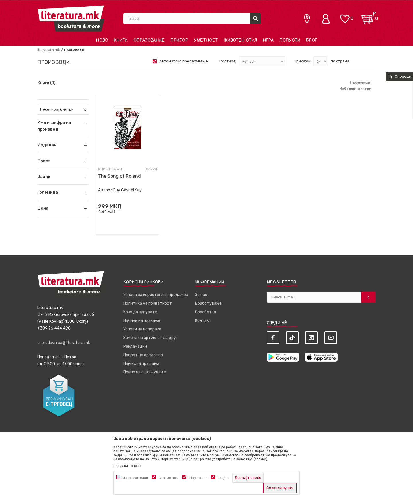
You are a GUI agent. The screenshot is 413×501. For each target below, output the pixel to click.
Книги (46, 83)
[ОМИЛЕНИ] (345, 16)
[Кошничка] (368, 16)
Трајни (223, 478)
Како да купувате (140, 312)
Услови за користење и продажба (155, 294)
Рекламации (135, 346)
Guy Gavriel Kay (127, 190)
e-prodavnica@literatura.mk (63, 342)
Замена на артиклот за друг (150, 337)
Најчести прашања (141, 363)
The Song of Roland (119, 176)
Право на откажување (144, 372)
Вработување (208, 303)
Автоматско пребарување (183, 61)
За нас (201, 294)
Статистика (169, 478)
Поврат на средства (143, 355)
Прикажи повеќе (127, 465)
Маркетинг (198, 478)
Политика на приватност (147, 303)
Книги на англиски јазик (112, 169)
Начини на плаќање (141, 320)
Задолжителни (135, 478)
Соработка (205, 312)
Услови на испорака (142, 329)
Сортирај (227, 61)
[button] (63, 145)
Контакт (203, 320)
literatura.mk (48, 50)
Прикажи (302, 61)
